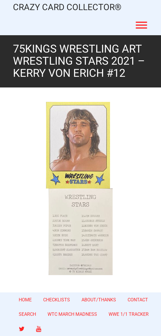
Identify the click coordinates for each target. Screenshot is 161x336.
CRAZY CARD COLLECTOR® (67, 7)
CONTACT (138, 300)
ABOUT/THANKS (99, 300)
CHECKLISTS (56, 300)
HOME (25, 300)
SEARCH (27, 314)
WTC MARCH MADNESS (72, 314)
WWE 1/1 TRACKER (129, 314)
